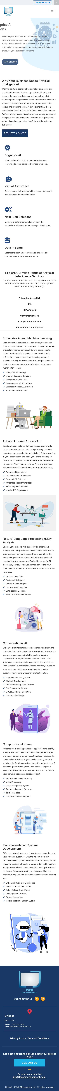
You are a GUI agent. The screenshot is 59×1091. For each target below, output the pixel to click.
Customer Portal (42, 2)
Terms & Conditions (38, 1038)
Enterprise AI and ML (29, 298)
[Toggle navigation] (52, 11)
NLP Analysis (29, 310)
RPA (30, 304)
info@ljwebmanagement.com (20, 1026)
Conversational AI (29, 315)
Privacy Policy (18, 1038)
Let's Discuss (10, 64)
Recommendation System (29, 327)
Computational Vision (29, 321)
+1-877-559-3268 (17, 1024)
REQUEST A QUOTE (15, 133)
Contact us (29, 1062)
